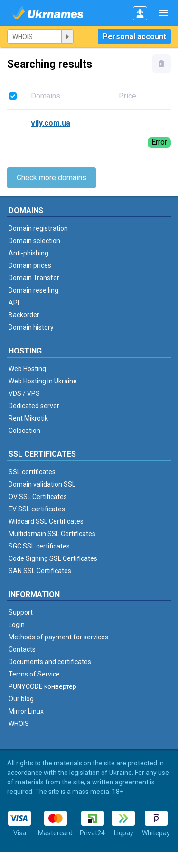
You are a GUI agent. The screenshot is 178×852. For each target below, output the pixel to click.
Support (21, 612)
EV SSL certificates (37, 509)
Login (17, 624)
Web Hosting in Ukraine (43, 381)
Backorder (24, 315)
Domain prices (30, 265)
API (14, 302)
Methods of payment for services (58, 637)
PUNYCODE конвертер (42, 686)
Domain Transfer (34, 278)
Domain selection (34, 241)
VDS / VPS (24, 393)
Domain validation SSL (42, 484)
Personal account (134, 36)
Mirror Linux (26, 711)
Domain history (31, 327)
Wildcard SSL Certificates (46, 521)
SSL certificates (32, 472)
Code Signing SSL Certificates (53, 558)
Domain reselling (33, 290)
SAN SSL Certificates (40, 571)
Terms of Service (34, 674)
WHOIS (19, 723)
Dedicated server (34, 406)
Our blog (21, 699)
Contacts (22, 649)
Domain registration (38, 228)
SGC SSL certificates (39, 546)
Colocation (24, 430)
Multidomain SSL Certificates (52, 534)
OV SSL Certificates (38, 496)
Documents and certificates (50, 662)
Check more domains (51, 177)
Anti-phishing (28, 253)
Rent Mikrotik (28, 418)
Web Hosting (27, 368)
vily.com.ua (50, 122)
